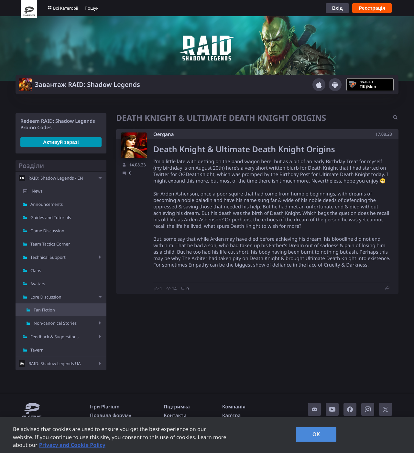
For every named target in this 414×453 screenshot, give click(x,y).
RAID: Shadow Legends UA (54, 363)
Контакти (175, 415)
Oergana (163, 134)
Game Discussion (47, 231)
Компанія (233, 407)
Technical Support (48, 257)
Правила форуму (110, 415)
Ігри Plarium (105, 407)
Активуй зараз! (61, 142)
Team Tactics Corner (50, 244)
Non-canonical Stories (55, 323)
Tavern (37, 350)
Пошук (91, 8)
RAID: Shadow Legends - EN (55, 178)
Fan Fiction (44, 310)
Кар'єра (231, 415)
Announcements (46, 204)
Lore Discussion (45, 297)
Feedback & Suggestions (54, 337)
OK (316, 434)
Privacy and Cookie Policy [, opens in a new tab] (72, 444)
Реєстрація (372, 8)
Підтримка (177, 407)
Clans (35, 270)
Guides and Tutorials (50, 217)
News (37, 191)
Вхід (337, 8)
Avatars (37, 284)
